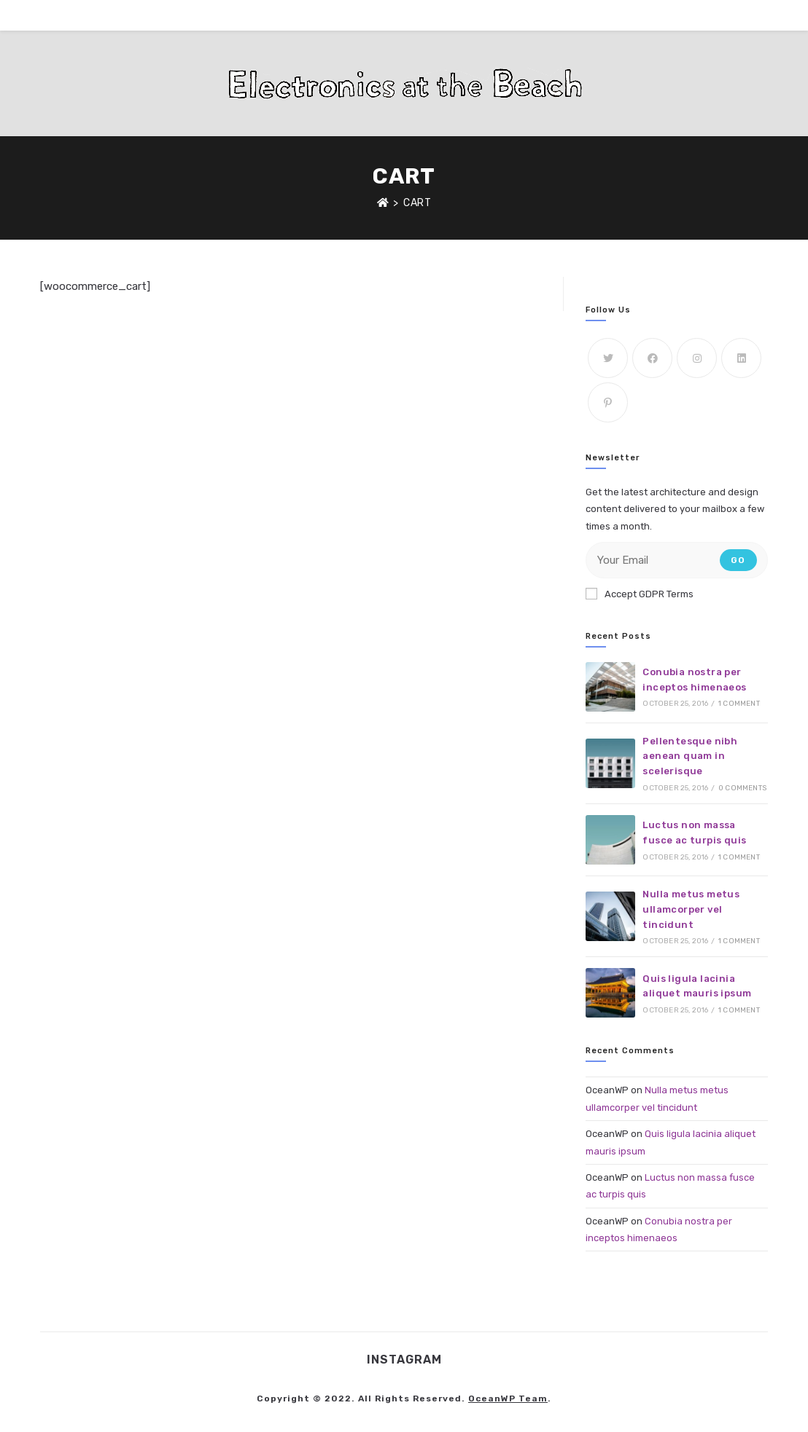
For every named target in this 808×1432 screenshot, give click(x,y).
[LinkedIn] (741, 358)
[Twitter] (608, 358)
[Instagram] (697, 358)
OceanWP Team (508, 1398)
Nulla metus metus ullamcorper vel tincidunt (690, 909)
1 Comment (739, 703)
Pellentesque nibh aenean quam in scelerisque (689, 756)
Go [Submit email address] (738, 560)
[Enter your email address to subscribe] (676, 560)
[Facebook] (652, 358)
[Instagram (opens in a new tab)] (743, 14)
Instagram (404, 1359)
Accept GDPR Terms (640, 593)
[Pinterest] (608, 402)
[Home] (383, 203)
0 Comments (742, 788)
